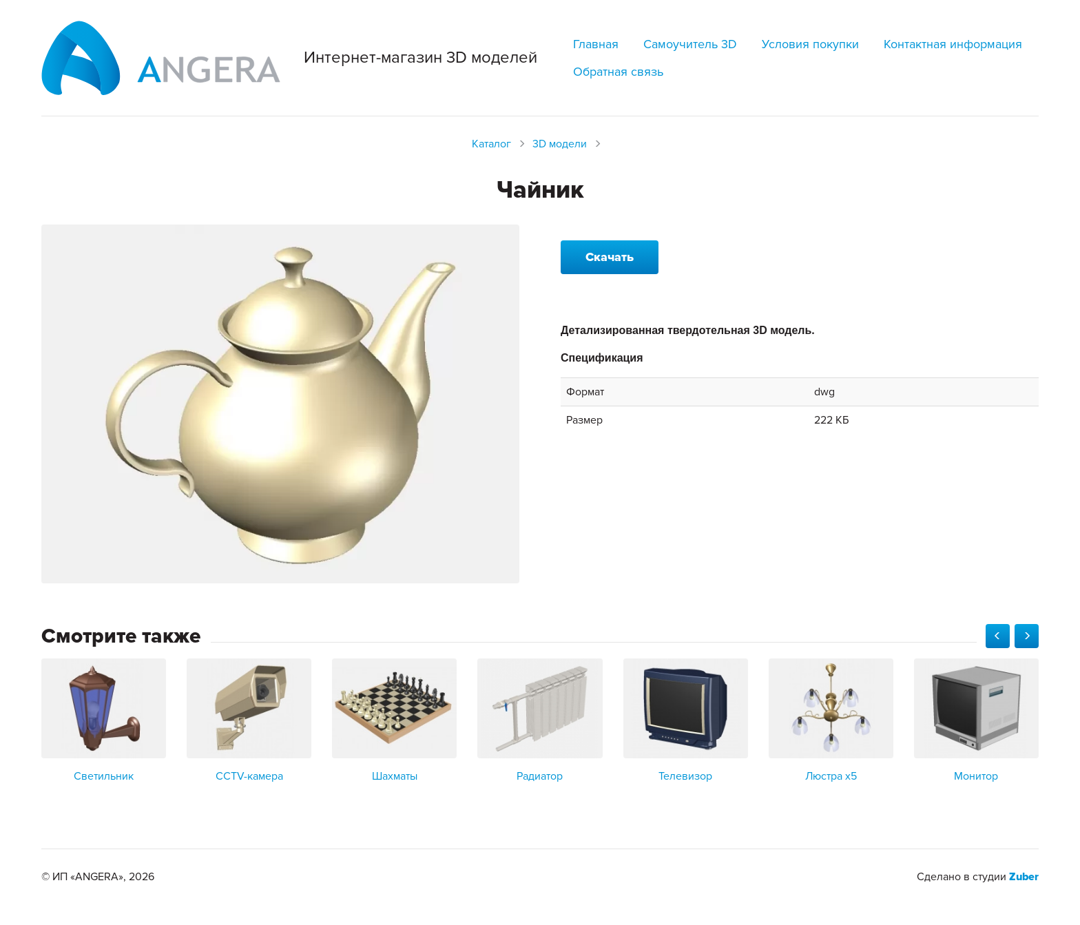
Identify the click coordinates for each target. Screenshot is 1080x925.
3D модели (559, 144)
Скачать (609, 256)
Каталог (491, 144)
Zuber (1024, 877)
